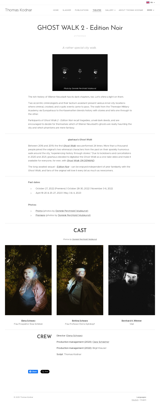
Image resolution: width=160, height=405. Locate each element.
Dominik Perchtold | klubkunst (72, 210)
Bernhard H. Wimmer (132, 320)
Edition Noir (63, 166)
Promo (39, 210)
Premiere (40, 215)
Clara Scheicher (100, 341)
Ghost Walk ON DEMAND (80, 160)
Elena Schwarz (28, 320)
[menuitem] (50, 10)
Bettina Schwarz (80, 320)
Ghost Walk (69, 145)
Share (33, 372)
